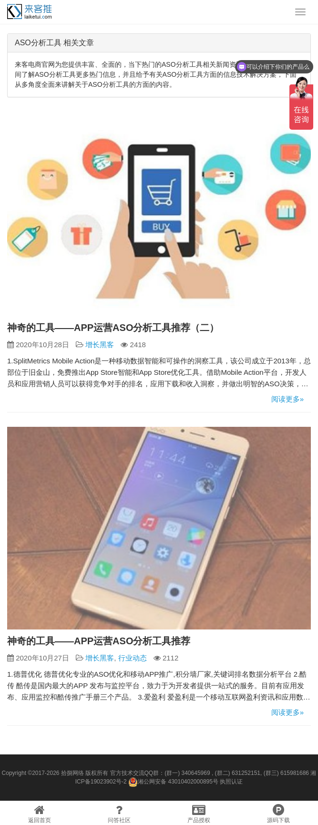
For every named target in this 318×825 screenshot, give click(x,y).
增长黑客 (99, 344)
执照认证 (231, 781)
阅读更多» (287, 399)
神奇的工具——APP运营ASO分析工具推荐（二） (113, 327)
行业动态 (132, 658)
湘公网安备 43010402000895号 (173, 782)
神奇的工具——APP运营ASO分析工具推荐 (98, 641)
